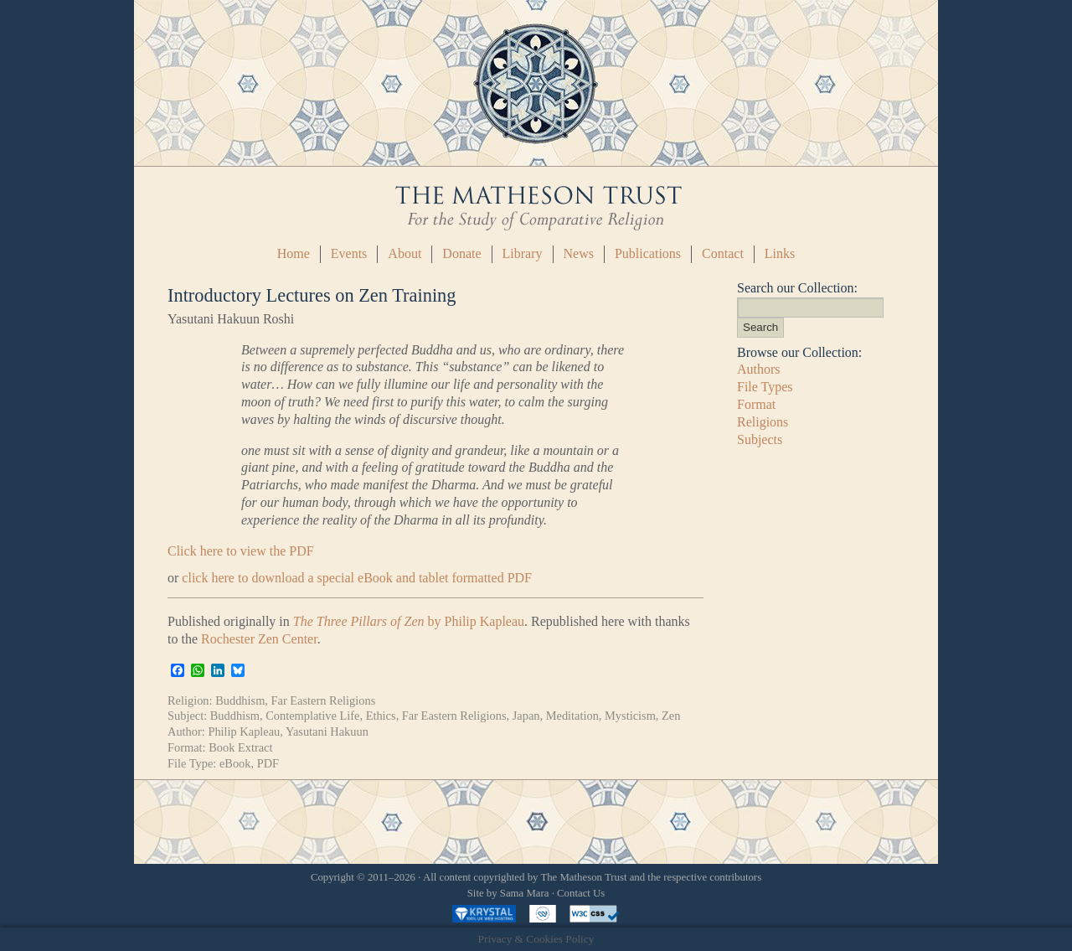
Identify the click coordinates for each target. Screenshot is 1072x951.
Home (293, 253)
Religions (762, 422)
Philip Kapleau (244, 731)
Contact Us (581, 893)
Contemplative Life (312, 715)
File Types (765, 387)
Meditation (572, 715)
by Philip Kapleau (408, 621)
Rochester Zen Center (259, 639)
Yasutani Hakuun (327, 731)
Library (522, 253)
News (579, 253)
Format (756, 404)
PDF (268, 763)
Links (780, 253)
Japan (526, 715)
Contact (723, 253)
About (404, 253)
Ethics (381, 715)
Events (349, 253)
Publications (648, 253)
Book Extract (240, 747)
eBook (235, 763)
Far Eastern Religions (323, 700)
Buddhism (240, 700)
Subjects (759, 439)
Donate (461, 253)
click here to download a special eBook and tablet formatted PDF (357, 578)
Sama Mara (524, 893)
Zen (671, 715)
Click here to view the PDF (241, 551)
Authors (759, 369)
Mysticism (630, 715)
